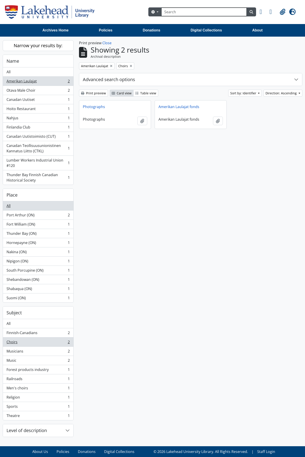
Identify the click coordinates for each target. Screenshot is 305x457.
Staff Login (266, 451)
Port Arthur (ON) (38, 216)
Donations (151, 30)
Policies (105, 30)
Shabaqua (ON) (38, 289)
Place (12, 195)
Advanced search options (109, 79)
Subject (14, 313)
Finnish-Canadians (38, 333)
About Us (40, 451)
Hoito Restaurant (38, 109)
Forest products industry (38, 370)
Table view (145, 93)
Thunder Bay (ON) (38, 234)
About (257, 30)
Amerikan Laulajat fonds (178, 106)
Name (13, 61)
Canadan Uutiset (38, 100)
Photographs (94, 106)
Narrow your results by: (38, 45)
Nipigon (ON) (38, 262)
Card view (122, 93)
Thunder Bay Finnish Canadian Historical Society (38, 177)
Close (107, 42)
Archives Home (55, 30)
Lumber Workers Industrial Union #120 (38, 163)
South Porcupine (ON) (38, 271)
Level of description (27, 430)
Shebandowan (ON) (38, 280)
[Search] (204, 11)
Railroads (38, 380)
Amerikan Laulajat (38, 82)
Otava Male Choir (38, 91)
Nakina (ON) (38, 253)
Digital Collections (206, 30)
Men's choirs (38, 389)
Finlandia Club (38, 128)
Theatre (38, 416)
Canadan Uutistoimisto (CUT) (38, 137)
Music (38, 361)
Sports (38, 407)
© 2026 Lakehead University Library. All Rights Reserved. (201, 451)
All (9, 71)
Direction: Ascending (282, 93)
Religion (38, 398)
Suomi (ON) (38, 298)
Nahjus (38, 119)
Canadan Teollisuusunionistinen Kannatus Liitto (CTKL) (38, 148)
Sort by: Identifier (243, 93)
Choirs (38, 343)
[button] (263, 12)
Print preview (93, 93)
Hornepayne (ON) (38, 243)
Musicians (38, 352)
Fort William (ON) (38, 225)
